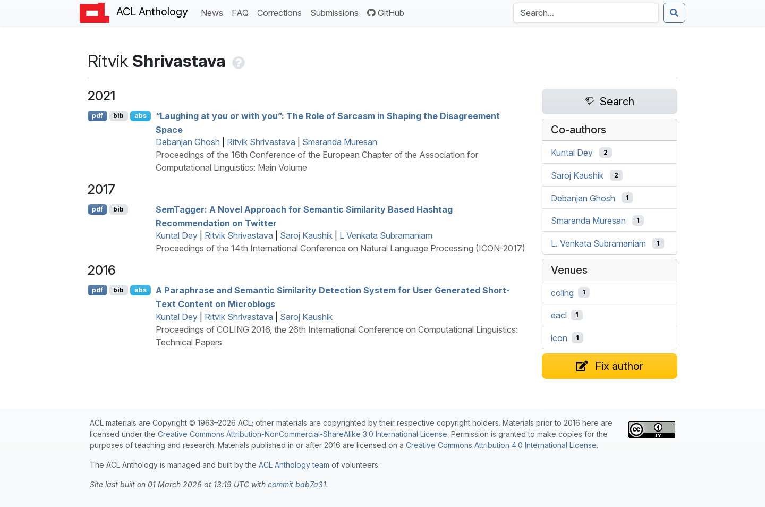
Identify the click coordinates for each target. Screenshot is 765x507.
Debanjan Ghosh (188, 142)
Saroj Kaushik (306, 235)
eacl (559, 315)
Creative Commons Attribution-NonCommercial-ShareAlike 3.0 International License (302, 433)
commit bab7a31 (297, 484)
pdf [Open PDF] (97, 116)
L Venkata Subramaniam (385, 235)
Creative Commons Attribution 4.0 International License (501, 445)
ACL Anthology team (294, 464)
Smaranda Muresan (339, 142)
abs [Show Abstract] (140, 116)
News (214, 12)
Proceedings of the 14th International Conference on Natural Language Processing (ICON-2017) (340, 248)
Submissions (336, 12)
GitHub (385, 12)
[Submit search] (674, 13)
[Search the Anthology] (586, 13)
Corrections (281, 12)
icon (559, 338)
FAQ (242, 12)
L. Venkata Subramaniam (598, 243)
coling (562, 292)
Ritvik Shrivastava (261, 142)
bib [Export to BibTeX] (118, 116)
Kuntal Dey (177, 235)
